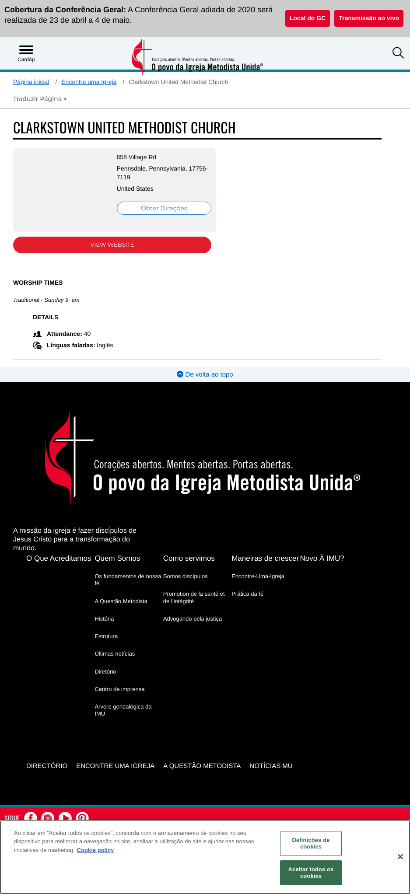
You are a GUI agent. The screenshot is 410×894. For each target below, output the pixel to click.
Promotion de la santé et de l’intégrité (194, 597)
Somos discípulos (185, 576)
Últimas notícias (115, 653)
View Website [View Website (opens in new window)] (112, 244)
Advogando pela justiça (192, 618)
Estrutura (106, 636)
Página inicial (31, 81)
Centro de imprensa (119, 689)
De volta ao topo (205, 374)
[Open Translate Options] (40, 99)
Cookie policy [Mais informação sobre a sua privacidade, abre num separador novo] (95, 850)
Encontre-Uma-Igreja (257, 576)
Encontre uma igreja (115, 766)
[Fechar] (400, 856)
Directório (46, 766)
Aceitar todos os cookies (311, 873)
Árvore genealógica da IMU (123, 710)
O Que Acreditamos (58, 558)
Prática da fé (247, 593)
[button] (398, 53)
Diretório (105, 671)
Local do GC (308, 17)
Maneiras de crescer (265, 558)
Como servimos (189, 558)
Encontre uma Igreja (88, 81)
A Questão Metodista (121, 601)
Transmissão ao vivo (369, 17)
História (104, 618)
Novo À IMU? (322, 558)
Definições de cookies (310, 843)
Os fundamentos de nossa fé (128, 580)
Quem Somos (117, 558)
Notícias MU (270, 766)
